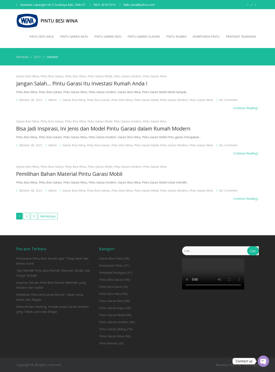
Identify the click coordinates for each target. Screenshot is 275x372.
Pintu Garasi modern (127, 76)
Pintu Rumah (176, 36)
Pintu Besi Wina (75, 76)
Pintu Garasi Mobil (100, 76)
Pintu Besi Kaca (41, 36)
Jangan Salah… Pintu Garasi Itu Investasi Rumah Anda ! (81, 83)
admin (52, 100)
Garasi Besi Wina (27, 76)
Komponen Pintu (206, 36)
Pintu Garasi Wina (155, 76)
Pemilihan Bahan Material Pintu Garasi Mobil (69, 173)
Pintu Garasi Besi (107, 36)
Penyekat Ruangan (241, 36)
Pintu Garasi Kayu (74, 36)
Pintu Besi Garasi (51, 76)
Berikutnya (47, 216)
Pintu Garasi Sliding (144, 36)
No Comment (228, 100)
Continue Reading (246, 108)
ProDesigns (250, 365)
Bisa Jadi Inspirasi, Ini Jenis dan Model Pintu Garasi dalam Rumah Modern (103, 128)
